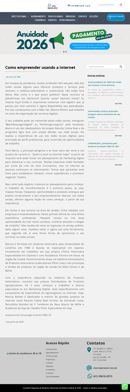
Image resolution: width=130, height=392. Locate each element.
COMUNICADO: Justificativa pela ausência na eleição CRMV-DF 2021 (103, 145)
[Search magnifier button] (121, 5)
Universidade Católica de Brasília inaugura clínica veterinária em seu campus (104, 114)
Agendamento (38, 16)
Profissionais (55, 16)
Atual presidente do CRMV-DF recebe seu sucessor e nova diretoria (104, 83)
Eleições (93, 16)
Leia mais (118, 103)
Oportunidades (67, 20)
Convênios (40, 20)
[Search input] (108, 5)
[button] (4, 39)
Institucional (19, 16)
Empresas (71, 16)
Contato (82, 16)
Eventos (52, 20)
